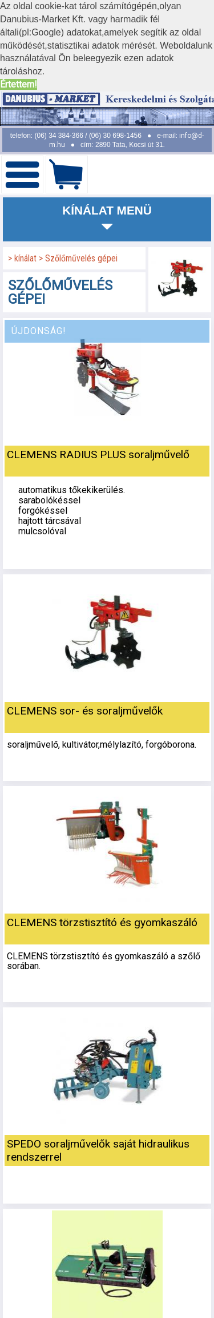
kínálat (26, 258)
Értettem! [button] (18, 84)
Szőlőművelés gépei (81, 258)
